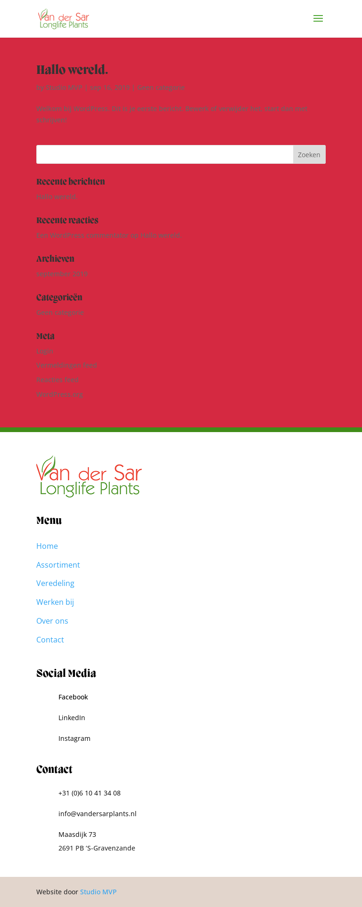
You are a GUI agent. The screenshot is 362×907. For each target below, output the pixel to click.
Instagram (74, 738)
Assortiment (58, 565)
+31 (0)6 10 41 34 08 (89, 792)
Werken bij (55, 602)
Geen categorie (161, 87)
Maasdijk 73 (77, 834)
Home (47, 546)
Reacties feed (57, 379)
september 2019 (62, 273)
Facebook (73, 696)
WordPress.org (59, 394)
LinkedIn (71, 717)
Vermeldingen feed (66, 365)
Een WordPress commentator (82, 235)
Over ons (52, 621)
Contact (50, 639)
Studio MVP (64, 87)
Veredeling (55, 583)
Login (44, 350)
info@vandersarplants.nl (97, 813)
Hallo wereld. (72, 71)
